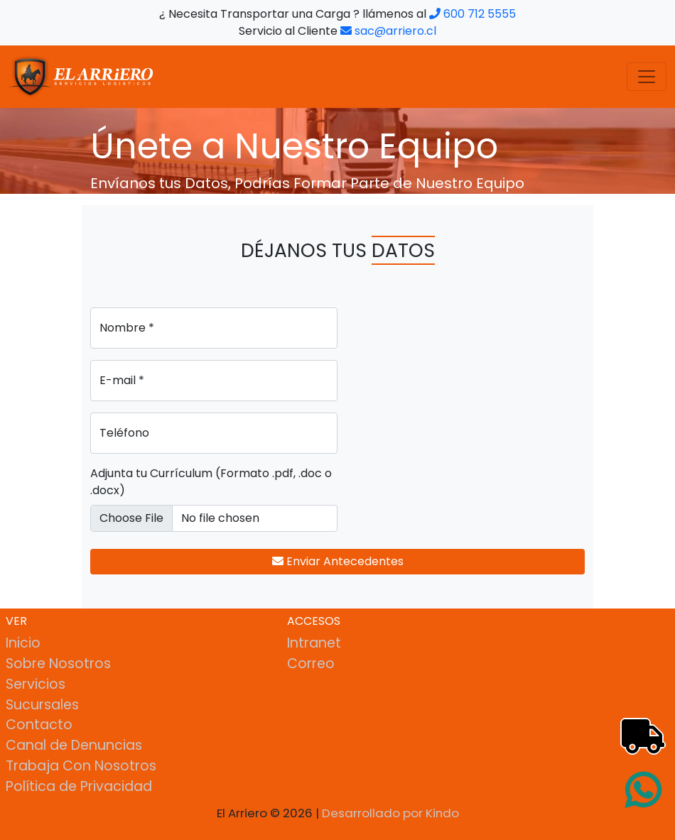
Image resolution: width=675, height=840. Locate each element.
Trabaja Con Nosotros (81, 765)
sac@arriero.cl (388, 31)
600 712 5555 (472, 14)
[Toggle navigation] (646, 76)
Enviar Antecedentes (338, 561)
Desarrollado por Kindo (390, 813)
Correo (311, 663)
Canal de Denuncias (74, 745)
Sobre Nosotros (58, 663)
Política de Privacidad (79, 786)
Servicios (35, 684)
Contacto (39, 724)
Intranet (314, 643)
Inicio (23, 643)
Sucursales (42, 704)
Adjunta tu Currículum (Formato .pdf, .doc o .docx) (211, 481)
